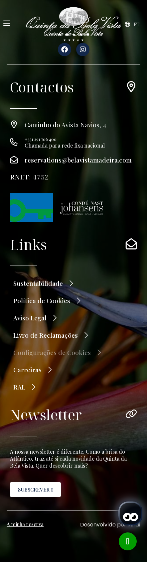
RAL (19, 387)
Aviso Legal (30, 317)
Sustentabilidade (38, 283)
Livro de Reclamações (45, 335)
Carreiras (27, 369)
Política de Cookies (41, 300)
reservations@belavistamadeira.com (78, 160)
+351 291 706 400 (41, 139)
